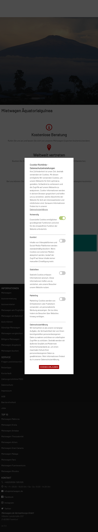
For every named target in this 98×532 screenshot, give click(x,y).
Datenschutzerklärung (39, 209)
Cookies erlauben (49, 367)
